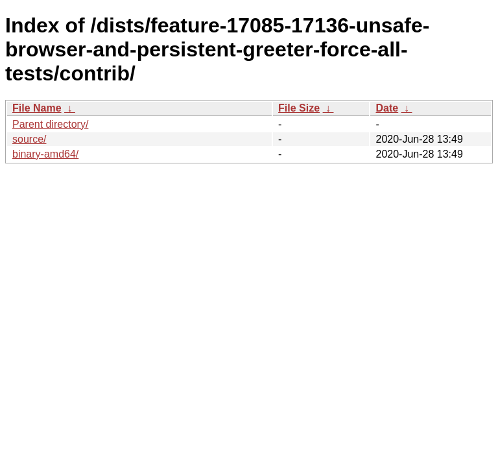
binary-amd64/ (45, 154)
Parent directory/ (50, 124)
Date (386, 108)
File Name (37, 108)
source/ (29, 139)
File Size (299, 108)
